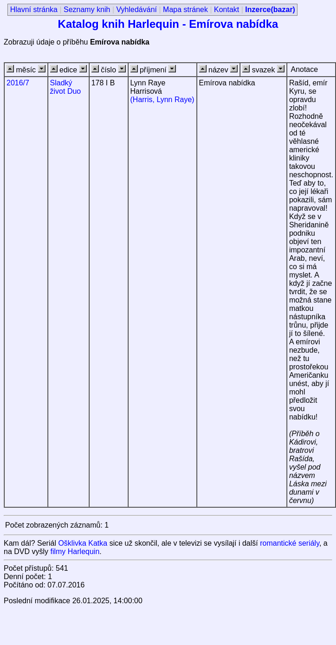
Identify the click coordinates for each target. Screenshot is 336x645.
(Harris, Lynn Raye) (162, 99)
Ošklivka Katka (82, 543)
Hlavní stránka (34, 9)
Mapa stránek (185, 9)
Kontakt (226, 9)
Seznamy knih (87, 9)
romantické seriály (289, 543)
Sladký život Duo (65, 87)
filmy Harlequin (74, 551)
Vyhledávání (136, 9)
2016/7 (17, 83)
